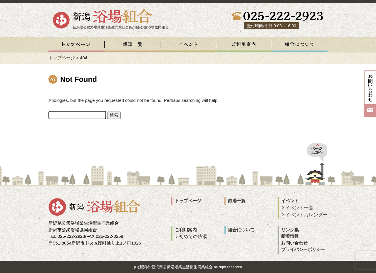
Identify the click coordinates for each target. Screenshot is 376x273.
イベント (290, 200)
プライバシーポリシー (303, 249)
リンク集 (290, 229)
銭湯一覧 (237, 200)
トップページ (61, 57)
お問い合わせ (294, 242)
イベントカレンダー (306, 214)
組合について (241, 229)
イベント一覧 (299, 207)
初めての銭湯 (193, 236)
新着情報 (290, 236)
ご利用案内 (186, 229)
